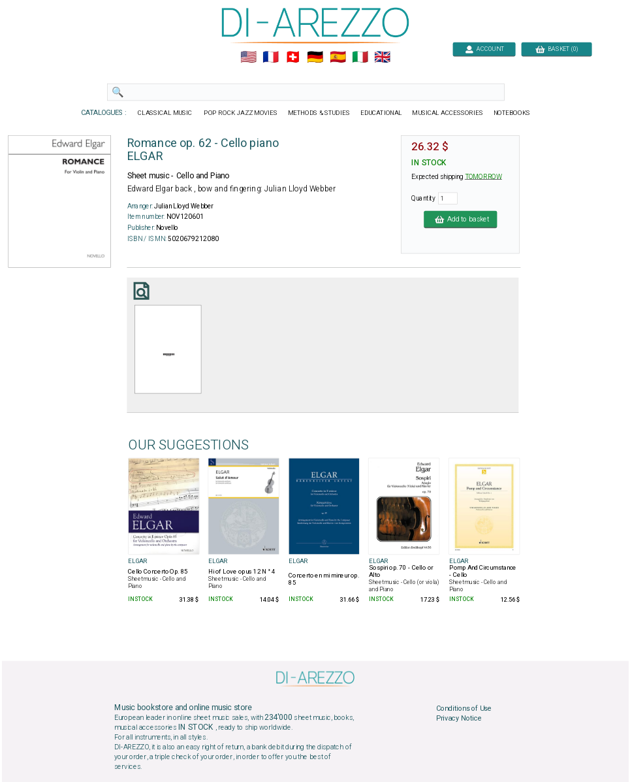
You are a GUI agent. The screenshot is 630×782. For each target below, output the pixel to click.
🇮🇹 (359, 57)
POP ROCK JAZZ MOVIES (240, 113)
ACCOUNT (484, 48)
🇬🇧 (382, 57)
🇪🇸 (337, 57)
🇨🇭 (293, 57)
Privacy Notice (458, 718)
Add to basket (460, 219)
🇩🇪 (315, 57)
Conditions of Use (463, 709)
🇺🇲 (248, 57)
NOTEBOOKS (511, 113)
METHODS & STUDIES (318, 113)
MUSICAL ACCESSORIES (447, 113)
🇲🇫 (270, 57)
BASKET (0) (556, 48)
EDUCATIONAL (381, 113)
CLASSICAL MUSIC (165, 113)
